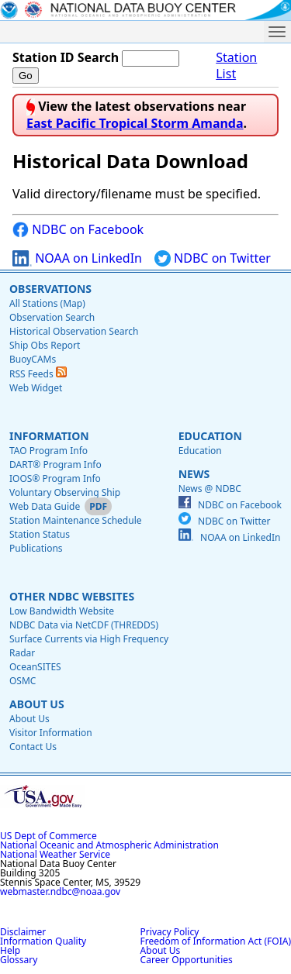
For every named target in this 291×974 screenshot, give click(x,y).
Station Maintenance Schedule (75, 520)
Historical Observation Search (73, 331)
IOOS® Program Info (55, 478)
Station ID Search (65, 57)
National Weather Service (55, 854)
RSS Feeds (38, 373)
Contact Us (33, 746)
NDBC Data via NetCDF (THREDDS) (83, 625)
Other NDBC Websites (71, 596)
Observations (50, 288)
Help (10, 950)
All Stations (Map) (47, 303)
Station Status (39, 534)
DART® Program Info (55, 464)
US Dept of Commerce (48, 835)
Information (49, 435)
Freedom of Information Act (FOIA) (215, 941)
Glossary (18, 959)
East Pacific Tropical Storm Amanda (135, 123)
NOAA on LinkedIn (77, 258)
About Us (36, 704)
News (194, 473)
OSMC (22, 680)
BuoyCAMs (32, 359)
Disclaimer (23, 931)
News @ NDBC (209, 488)
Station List (236, 66)
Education (210, 435)
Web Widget (35, 387)
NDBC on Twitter (212, 258)
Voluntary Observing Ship (64, 492)
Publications (36, 548)
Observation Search (52, 317)
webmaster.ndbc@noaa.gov (60, 891)
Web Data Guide (44, 506)
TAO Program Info (48, 450)
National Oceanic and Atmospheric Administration (109, 845)
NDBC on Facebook (78, 230)
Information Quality (43, 941)
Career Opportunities (186, 959)
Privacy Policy (169, 931)
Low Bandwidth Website (61, 611)
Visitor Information (50, 732)
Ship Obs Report (44, 345)
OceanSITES (35, 666)
